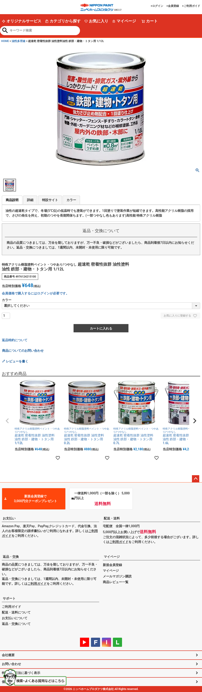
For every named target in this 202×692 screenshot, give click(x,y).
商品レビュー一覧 (115, 582)
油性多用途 (18, 41)
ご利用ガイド (192, 6)
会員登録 (173, 6)
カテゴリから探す (63, 21)
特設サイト (50, 200)
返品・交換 (11, 556)
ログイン (157, 6)
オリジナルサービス (21, 21)
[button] (7, 421)
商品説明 (12, 200)
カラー (71, 200)
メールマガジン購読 (117, 576)
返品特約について (14, 340)
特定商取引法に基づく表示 (21, 673)
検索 (5, 31)
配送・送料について (16, 612)
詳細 (30, 200)
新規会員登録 (112, 565)
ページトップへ (195, 478)
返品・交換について (16, 624)
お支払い (9, 518)
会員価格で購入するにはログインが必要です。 (35, 293)
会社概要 (8, 655)
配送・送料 (112, 518)
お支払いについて (14, 618)
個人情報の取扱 (13, 682)
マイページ (124, 21)
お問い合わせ (11, 664)
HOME (5, 41)
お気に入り (96, 21)
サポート (9, 598)
